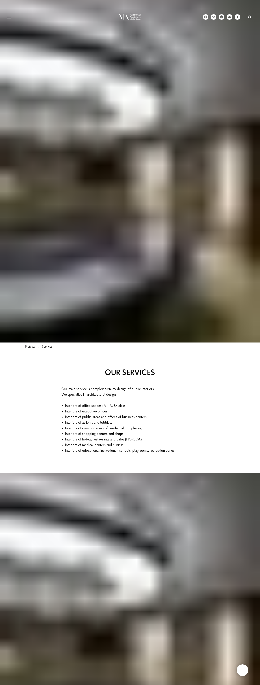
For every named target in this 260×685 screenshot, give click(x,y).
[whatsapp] (221, 18)
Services (47, 346)
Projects (30, 346)
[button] (249, 17)
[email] (229, 18)
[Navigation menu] (9, 17)
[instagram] (205, 18)
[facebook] (237, 18)
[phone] (213, 18)
